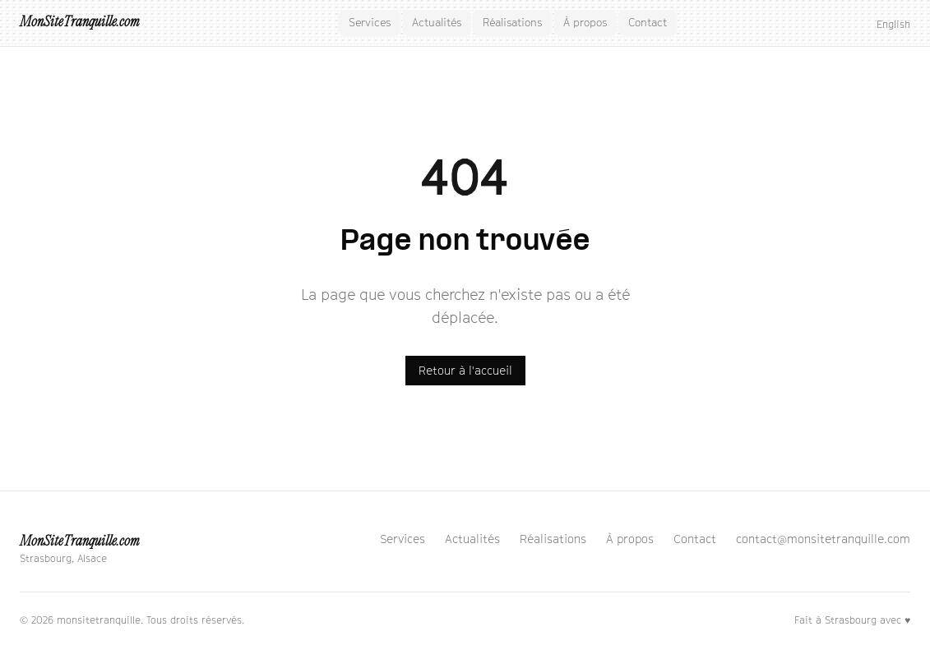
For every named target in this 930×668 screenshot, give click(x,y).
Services (370, 22)
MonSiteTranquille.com (79, 23)
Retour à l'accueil (465, 370)
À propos (585, 22)
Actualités (436, 22)
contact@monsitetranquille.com (823, 539)
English (893, 24)
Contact (647, 22)
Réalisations (512, 22)
